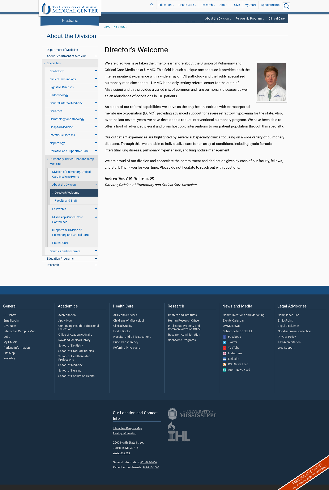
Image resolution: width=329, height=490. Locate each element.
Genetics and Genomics (65, 257)
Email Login (11, 326)
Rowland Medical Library (74, 345)
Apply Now (65, 326)
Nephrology (57, 148)
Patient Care (60, 248)
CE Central (10, 320)
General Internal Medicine (66, 108)
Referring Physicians (126, 353)
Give (237, 6)
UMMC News (231, 331)
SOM (112, 27)
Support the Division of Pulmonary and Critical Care (70, 238)
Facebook (232, 342)
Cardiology (57, 77)
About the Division (217, 18)
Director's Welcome (67, 198)
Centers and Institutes (182, 320)
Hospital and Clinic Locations (132, 342)
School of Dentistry (70, 351)
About (223, 6)
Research (207, 6)
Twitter (230, 347)
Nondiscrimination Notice (294, 337)
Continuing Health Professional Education (78, 333)
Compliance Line (288, 320)
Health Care (186, 6)
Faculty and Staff (66, 206)
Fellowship (59, 214)
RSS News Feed (235, 370)
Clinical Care (277, 18)
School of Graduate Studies (76, 356)
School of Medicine (70, 370)
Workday (9, 364)
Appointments (270, 6)
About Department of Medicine (66, 61)
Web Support (286, 353)
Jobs (7, 342)
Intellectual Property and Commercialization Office (184, 333)
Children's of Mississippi (128, 326)
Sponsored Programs (182, 345)
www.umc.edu (121, 458)
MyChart (250, 6)
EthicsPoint (285, 326)
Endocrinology (59, 100)
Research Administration (184, 340)
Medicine (70, 20)
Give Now (10, 331)
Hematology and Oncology (67, 124)
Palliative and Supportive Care (69, 156)
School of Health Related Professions (74, 363)
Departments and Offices (135, 27)
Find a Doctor (122, 337)
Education (165, 6)
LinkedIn (231, 364)
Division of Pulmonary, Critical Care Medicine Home (71, 180)
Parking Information (17, 353)
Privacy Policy (287, 342)
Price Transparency (125, 347)
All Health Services (125, 320)
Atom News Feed (236, 375)
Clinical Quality (122, 331)
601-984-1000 (148, 467)
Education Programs (60, 264)
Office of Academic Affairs (75, 340)
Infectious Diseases (62, 140)
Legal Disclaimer (288, 331)
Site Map (9, 358)
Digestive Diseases (62, 93)
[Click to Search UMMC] (286, 6)
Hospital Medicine (61, 132)
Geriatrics (56, 116)
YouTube (231, 353)
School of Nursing (69, 376)
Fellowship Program (249, 18)
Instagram (232, 359)
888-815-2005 (151, 472)
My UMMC (10, 347)
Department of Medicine (62, 55)
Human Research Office (183, 326)
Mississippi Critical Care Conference (67, 225)
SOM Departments (168, 27)
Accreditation (67, 320)
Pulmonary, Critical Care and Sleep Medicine (246, 27)
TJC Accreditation (289, 347)
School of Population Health (76, 381)
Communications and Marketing (244, 320)
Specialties (54, 69)
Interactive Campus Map (19, 337)
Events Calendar (233, 326)
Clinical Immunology (63, 85)
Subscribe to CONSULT (237, 337)
